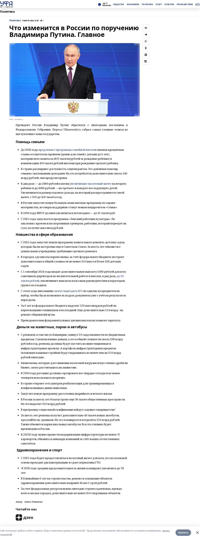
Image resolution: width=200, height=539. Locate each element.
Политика (7, 11)
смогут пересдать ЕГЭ (68, 291)
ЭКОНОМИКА (133, 4)
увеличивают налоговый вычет (91, 183)
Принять (183, 532)
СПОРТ (158, 4)
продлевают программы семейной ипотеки (68, 150)
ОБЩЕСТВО (118, 4)
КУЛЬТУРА (169, 4)
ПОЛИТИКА (147, 4)
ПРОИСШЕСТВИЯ (185, 4)
